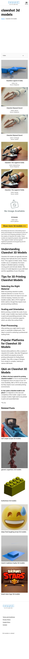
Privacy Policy (7, 619)
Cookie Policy (6, 622)
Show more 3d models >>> (14, 226)
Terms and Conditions (9, 617)
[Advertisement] (14, 35)
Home (3, 18)
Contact (5, 624)
